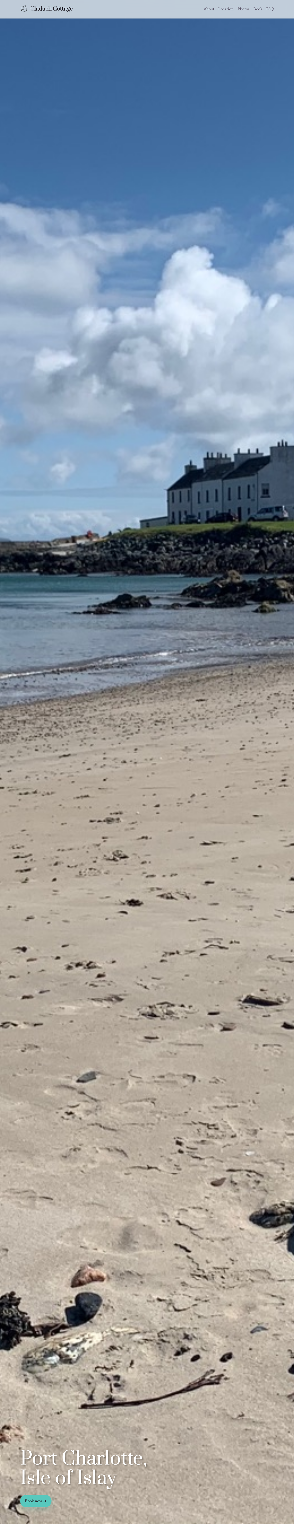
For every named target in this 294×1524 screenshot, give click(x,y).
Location (226, 9)
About (209, 9)
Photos (244, 9)
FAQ (270, 9)
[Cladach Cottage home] (46, 9)
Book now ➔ (35, 1501)
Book (258, 9)
